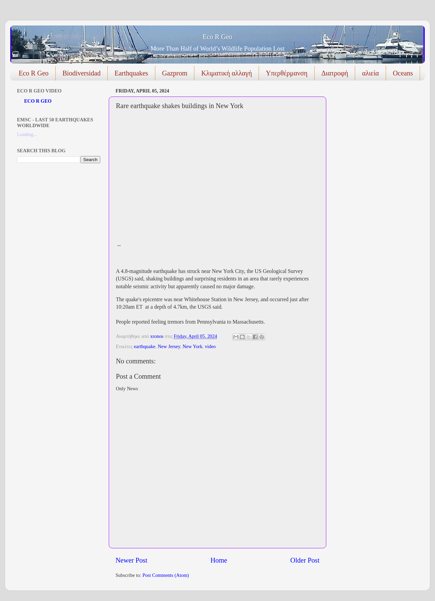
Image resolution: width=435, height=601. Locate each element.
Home (218, 560)
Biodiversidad (82, 73)
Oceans (403, 73)
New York (192, 346)
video (210, 346)
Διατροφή (334, 73)
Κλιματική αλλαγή (226, 73)
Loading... (27, 134)
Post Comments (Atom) (165, 575)
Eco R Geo (217, 36)
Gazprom (174, 73)
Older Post (304, 560)
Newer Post (131, 560)
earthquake (144, 346)
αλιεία (370, 73)
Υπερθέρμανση (286, 73)
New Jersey (169, 346)
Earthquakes (131, 73)
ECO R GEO (38, 101)
